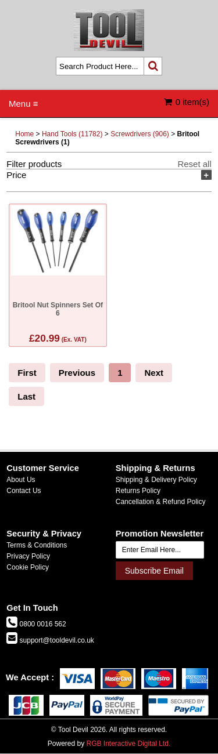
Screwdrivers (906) (139, 134)
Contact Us (23, 491)
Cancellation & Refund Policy (161, 502)
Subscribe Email (154, 570)
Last (26, 396)
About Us (20, 480)
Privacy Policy (28, 556)
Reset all (194, 164)
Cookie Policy (27, 567)
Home (24, 134)
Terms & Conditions (36, 545)
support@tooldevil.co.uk (55, 640)
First (27, 373)
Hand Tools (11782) (72, 134)
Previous (77, 373)
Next (153, 373)
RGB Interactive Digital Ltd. (128, 744)
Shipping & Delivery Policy (156, 480)
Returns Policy (138, 491)
